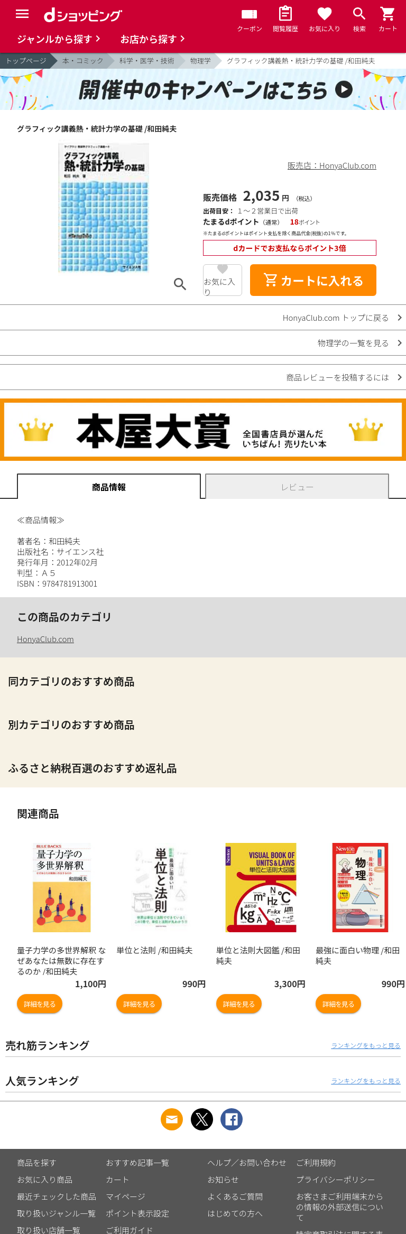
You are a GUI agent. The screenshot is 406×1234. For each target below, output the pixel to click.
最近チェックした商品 (56, 1196)
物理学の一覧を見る (353, 343)
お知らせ (223, 1179)
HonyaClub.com (45, 638)
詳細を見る (40, 1004)
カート (118, 1179)
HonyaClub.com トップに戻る (336, 317)
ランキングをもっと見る (366, 1045)
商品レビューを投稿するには (337, 377)
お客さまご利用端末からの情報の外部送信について (339, 1207)
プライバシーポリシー (335, 1179)
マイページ (125, 1196)
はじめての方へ (235, 1213)
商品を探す (37, 1162)
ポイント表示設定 (137, 1213)
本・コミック (83, 60)
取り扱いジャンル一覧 (56, 1213)
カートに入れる (313, 280)
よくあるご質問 (235, 1196)
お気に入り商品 (44, 1179)
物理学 (200, 60)
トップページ (26, 60)
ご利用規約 (316, 1162)
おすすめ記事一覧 (137, 1162)
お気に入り (219, 286)
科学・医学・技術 (146, 60)
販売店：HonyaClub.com (332, 165)
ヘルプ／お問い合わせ (247, 1162)
